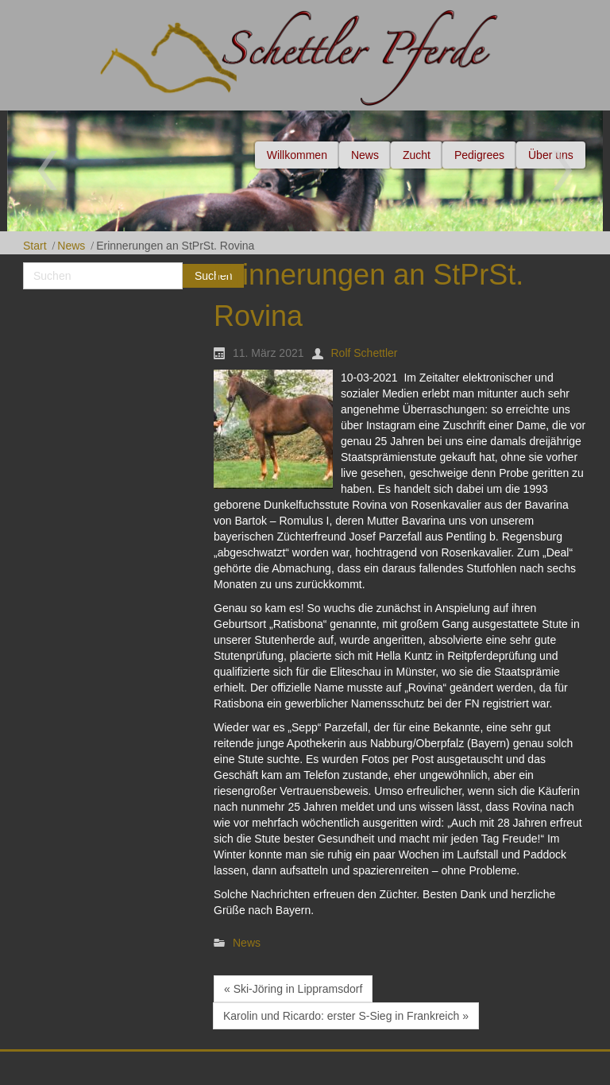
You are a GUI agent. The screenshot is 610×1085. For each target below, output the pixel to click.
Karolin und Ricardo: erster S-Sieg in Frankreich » (346, 1015)
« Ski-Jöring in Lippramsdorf (293, 988)
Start (35, 245)
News (71, 245)
